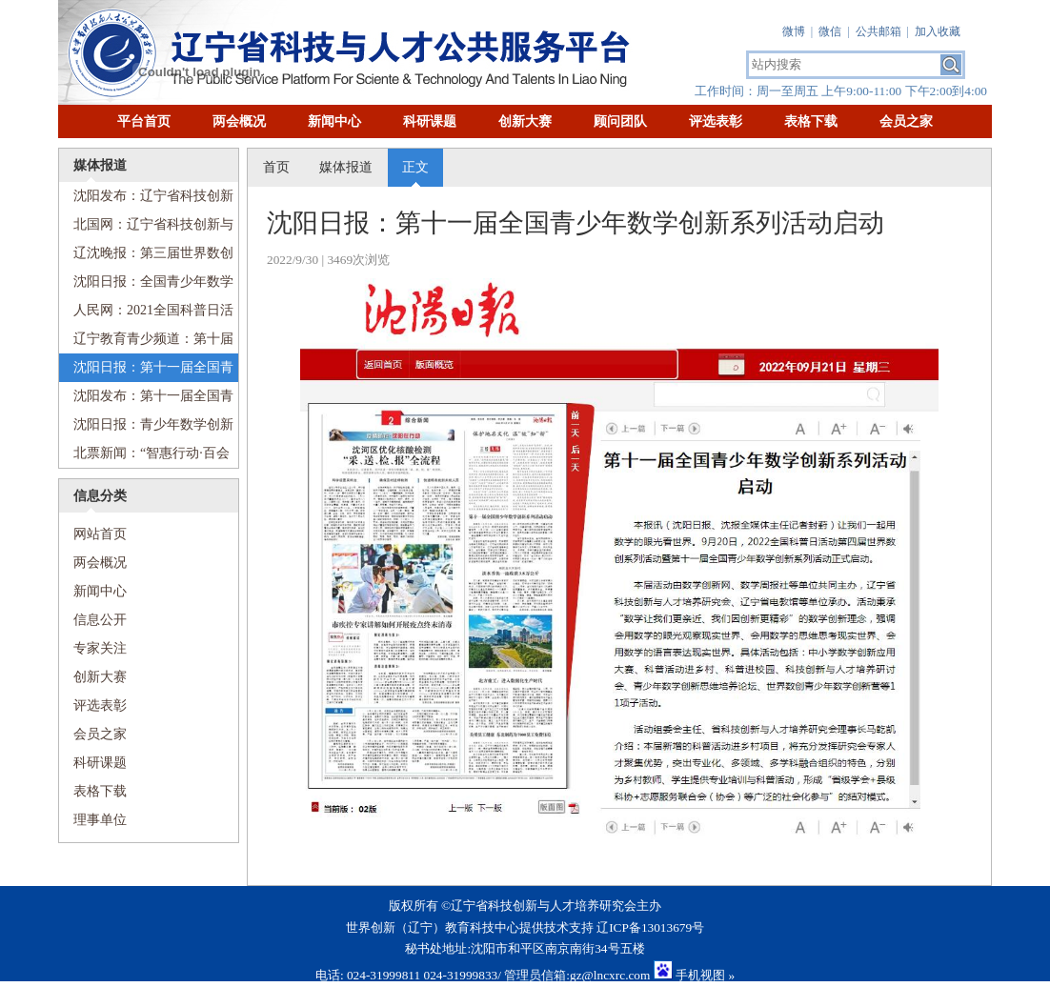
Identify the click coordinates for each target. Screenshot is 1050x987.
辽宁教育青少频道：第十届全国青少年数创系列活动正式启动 (146, 342)
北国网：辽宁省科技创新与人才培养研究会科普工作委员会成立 (146, 228)
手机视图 (700, 975)
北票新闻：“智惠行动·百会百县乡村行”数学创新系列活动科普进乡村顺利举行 (144, 457)
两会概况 (239, 121)
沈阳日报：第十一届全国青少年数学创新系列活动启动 (146, 371)
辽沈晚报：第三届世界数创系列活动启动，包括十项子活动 (146, 257)
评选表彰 (715, 121)
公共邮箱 (878, 31)
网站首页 (93, 534)
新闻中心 (334, 121)
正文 (415, 167)
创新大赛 (525, 121)
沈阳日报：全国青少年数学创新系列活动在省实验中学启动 (146, 285)
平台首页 (144, 121)
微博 (793, 31)
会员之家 (906, 121)
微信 (829, 31)
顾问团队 (620, 121)
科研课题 (429, 121)
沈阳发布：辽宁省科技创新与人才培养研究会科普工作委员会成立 (146, 200)
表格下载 (811, 121)
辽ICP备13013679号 (650, 927)
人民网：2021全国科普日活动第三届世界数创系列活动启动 (146, 314)
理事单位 (100, 820)
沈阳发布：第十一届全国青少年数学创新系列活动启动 (146, 400)
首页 (276, 167)
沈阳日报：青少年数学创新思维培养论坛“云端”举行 (146, 428)
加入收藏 (937, 31)
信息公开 (100, 620)
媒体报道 (346, 167)
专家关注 (100, 648)
